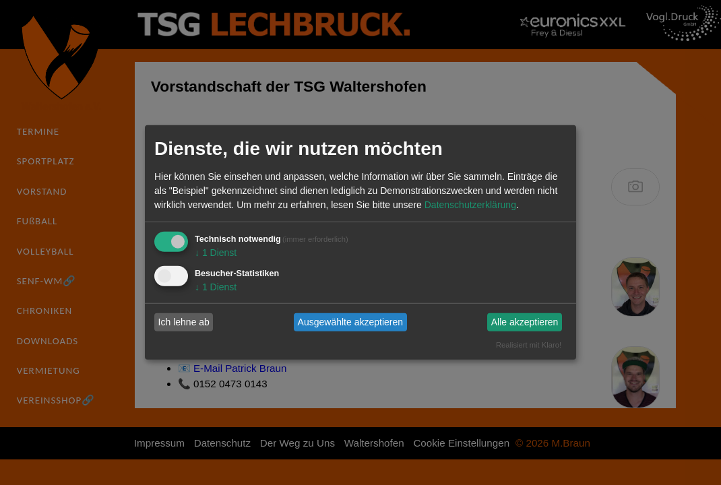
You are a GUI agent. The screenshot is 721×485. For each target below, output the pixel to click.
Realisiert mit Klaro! (528, 344)
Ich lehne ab (184, 322)
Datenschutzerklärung (470, 204)
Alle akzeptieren (525, 322)
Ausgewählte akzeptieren (350, 322)
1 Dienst (216, 252)
